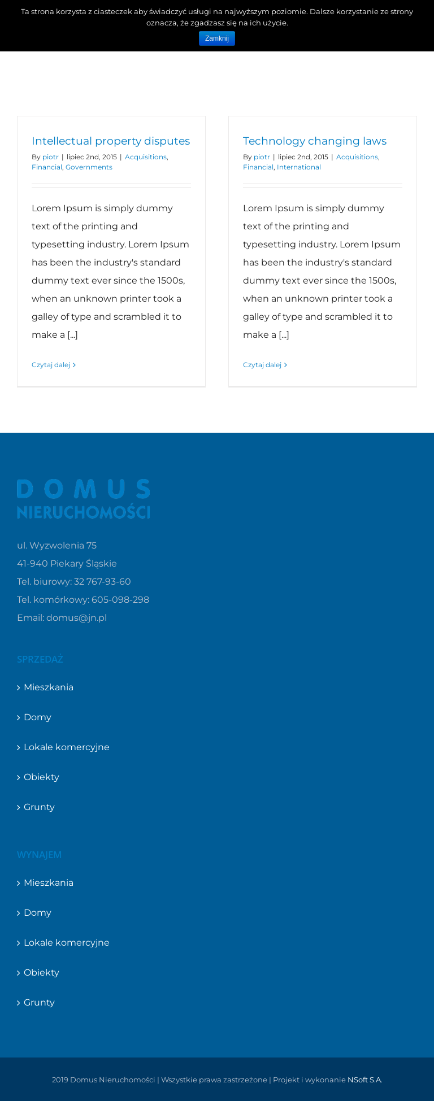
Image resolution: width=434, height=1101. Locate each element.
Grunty (39, 807)
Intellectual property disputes (111, 140)
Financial (47, 167)
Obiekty (41, 777)
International (299, 167)
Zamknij (217, 38)
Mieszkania (48, 687)
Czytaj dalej (51, 364)
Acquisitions (146, 157)
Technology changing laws (315, 140)
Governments (89, 167)
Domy (37, 717)
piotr (50, 157)
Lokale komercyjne (67, 747)
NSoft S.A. (365, 1079)
